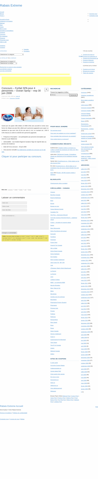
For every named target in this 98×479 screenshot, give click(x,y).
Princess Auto (54, 308)
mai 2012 (83, 240)
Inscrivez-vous (93, 13)
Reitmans (53, 317)
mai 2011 (83, 274)
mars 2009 (84, 349)
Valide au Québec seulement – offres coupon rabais (88, 158)
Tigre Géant (53, 342)
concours (10, 189)
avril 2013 (83, 212)
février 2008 (84, 386)
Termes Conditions (6, 413)
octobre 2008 (84, 363)
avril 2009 (83, 346)
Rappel (83, 141)
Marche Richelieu (55, 285)
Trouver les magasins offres (59, 92)
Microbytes (53, 294)
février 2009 (84, 352)
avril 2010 (83, 312)
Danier (52, 225)
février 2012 (84, 249)
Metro (52, 291)
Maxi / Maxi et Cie (55, 288)
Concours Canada (15, 98)
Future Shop (53, 242)
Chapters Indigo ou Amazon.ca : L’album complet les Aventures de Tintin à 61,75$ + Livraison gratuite (64, 149)
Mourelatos (53, 299)
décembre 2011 (85, 254)
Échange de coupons (89, 71)
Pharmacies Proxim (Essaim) (58, 302)
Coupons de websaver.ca (90, 56)
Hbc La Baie (53, 248)
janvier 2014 (84, 186)
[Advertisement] (35, 74)
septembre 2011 (85, 263)
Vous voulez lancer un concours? (59, 139)
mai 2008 (83, 377)
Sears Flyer (53, 398)
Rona (51, 325)
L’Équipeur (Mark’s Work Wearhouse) (60, 268)
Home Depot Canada (56, 251)
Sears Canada (54, 331)
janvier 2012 (84, 252)
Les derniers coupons (6, 69)
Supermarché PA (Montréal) (58, 339)
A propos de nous (14, 419)
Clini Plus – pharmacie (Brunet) (59, 215)
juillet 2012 (84, 234)
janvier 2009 (84, 354)
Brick (51, 200)
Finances (2, 38)
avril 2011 (83, 277)
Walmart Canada (55, 351)
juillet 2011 (84, 269)
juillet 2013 (84, 203)
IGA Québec (53, 257)
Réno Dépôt (53, 322)
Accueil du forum (4, 19)
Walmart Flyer (66, 396)
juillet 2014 (84, 169)
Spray (29, 189)
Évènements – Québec (87, 129)
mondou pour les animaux (57, 297)
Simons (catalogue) (55, 334)
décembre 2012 (85, 220)
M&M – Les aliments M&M (57, 282)
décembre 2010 (85, 289)
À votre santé (54, 362)
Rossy (52, 328)
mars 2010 (84, 314)
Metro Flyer (70, 400)
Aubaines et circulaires (6, 21)
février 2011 (84, 283)
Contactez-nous (93, 15)
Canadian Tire (54, 212)
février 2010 (84, 317)
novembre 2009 (85, 326)
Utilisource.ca (54, 385)
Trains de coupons (88, 73)
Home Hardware (55, 254)
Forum (2, 15)
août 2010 (84, 300)
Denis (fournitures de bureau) (58, 231)
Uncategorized (85, 153)
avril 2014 (83, 177)
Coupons (2, 32)
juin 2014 (83, 172)
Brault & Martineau (55, 197)
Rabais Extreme (11, 5)
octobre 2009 (84, 329)
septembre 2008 (85, 366)
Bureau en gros (54, 206)
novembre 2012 (85, 223)
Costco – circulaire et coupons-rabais (60, 222)
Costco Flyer (74, 396)
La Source (53, 271)
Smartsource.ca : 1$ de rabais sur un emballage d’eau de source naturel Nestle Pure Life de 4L (64, 168)
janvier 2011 (84, 286)
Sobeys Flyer (70, 398)
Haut (96, 406)
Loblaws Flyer (58, 401)
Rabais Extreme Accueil (11, 406)
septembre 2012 (85, 229)
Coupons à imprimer (88, 62)
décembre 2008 (85, 357)
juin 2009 (83, 340)
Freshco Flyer (61, 398)
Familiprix (53, 237)
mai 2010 (83, 309)
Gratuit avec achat (86, 133)
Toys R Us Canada (55, 345)
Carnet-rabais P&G (55, 371)
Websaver (53, 391)
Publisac (52, 314)
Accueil (2, 12)
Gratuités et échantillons (6, 30)
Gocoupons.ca (54, 379)
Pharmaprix (53, 305)
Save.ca (52, 382)
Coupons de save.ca (88, 54)
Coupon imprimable (86, 118)
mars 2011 (84, 280)
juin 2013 (83, 206)
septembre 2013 (85, 197)
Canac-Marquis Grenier (56, 209)
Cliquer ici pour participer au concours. (22, 156)
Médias (22, 419)
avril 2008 (83, 380)
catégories (3, 51)
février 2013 (84, 217)
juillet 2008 (84, 372)
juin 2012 (83, 237)
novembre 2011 (85, 257)
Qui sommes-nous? (55, 130)
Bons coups (3, 28)
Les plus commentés (5, 71)
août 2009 (84, 334)
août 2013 (84, 200)
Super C (52, 336)
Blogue (2, 13)
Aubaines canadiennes (87, 95)
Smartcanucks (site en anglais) (58, 183)
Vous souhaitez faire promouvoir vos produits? (63, 136)
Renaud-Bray (54, 319)
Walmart (2, 23)
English (81, 56)
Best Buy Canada (55, 195)
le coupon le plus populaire (11, 67)
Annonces (84, 92)
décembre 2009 (85, 323)
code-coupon (84, 105)
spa (25, 189)
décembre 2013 (85, 189)
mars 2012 (84, 246)
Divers (83, 121)
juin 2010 (83, 306)
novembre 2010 (85, 292)
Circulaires (26, 51)
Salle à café (3, 42)
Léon (51, 276)
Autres (2, 27)
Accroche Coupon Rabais (57, 365)
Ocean (20, 189)
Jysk (51, 265)
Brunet (52, 203)
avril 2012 (83, 243)
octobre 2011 (84, 260)
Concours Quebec (86, 110)
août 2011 (84, 266)
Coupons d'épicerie (88, 60)
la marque (13, 58)
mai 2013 (83, 209)
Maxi (1, 25)
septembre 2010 (85, 297)
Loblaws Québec (55, 279)
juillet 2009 (84, 337)
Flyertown (53, 239)
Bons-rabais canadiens (87, 100)
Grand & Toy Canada (56, 245)
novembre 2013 (85, 192)
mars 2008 (84, 383)
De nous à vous (54, 377)
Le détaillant (4, 58)
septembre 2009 (85, 332)
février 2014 (84, 183)
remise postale (85, 144)
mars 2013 (84, 214)
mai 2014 (83, 175)
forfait (15, 189)
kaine (51, 172)
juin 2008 (83, 374)
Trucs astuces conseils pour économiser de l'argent (87, 149)
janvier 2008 (84, 389)
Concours (2, 34)
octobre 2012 (84, 226)
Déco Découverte (55, 228)
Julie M (18, 96)
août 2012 (84, 232)
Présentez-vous (4, 40)
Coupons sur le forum (89, 69)
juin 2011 (83, 272)
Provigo (52, 311)
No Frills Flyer (62, 400)
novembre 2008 (85, 360)
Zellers (52, 354)
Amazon (52, 192)
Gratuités (26, 49)
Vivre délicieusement (56, 388)
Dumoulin (53, 234)
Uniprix (52, 348)
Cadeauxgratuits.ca (55, 368)
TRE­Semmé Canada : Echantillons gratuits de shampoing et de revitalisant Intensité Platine (63, 156)
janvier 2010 (84, 320)
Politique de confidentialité (20, 413)
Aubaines (2, 45)
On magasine (3, 36)
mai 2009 (83, 343)
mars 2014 (84, 180)
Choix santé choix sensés (57, 374)
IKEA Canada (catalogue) (57, 259)
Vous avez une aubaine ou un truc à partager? (63, 133)
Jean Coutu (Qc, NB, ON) (57, 262)
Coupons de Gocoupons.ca (90, 58)
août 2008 (84, 369)
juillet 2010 (84, 303)
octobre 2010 (84, 294)
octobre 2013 (84, 194)
